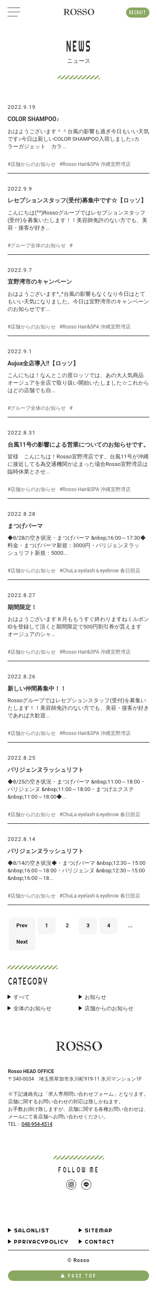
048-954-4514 (36, 1124)
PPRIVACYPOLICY (41, 1242)
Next (22, 942)
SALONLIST (31, 1230)
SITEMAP (99, 1230)
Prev (22, 925)
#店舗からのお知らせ (32, 164)
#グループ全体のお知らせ (37, 245)
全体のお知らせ (32, 1008)
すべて (21, 997)
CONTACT (100, 1242)
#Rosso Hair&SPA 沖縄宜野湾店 (95, 164)
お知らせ (95, 997)
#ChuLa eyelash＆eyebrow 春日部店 (99, 571)
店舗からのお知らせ (109, 1008)
